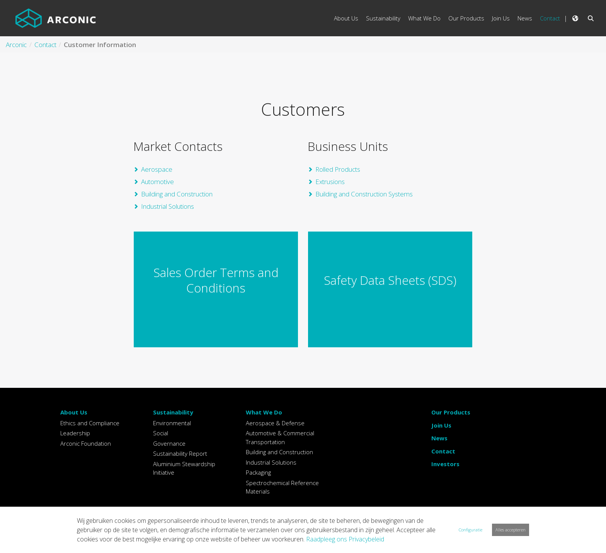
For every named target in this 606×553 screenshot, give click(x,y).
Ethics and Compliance (89, 423)
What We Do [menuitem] (424, 18)
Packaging (258, 472)
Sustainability (173, 412)
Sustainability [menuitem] (383, 18)
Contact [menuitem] (550, 18)
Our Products (450, 412)
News (439, 438)
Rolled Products (337, 169)
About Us (73, 412)
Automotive (157, 181)
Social (160, 433)
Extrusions (330, 181)
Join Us (441, 425)
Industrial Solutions (167, 206)
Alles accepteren (510, 530)
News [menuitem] (524, 18)
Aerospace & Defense (275, 423)
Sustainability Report (180, 453)
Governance (169, 443)
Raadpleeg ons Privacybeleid (345, 539)
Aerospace (156, 169)
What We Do (264, 412)
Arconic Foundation (85, 443)
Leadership (75, 433)
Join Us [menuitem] (501, 18)
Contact (443, 451)
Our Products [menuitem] (466, 18)
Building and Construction (177, 193)
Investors (445, 464)
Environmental (172, 423)
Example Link (216, 289)
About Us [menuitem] (346, 18)
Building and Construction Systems (364, 193)
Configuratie (470, 530)
